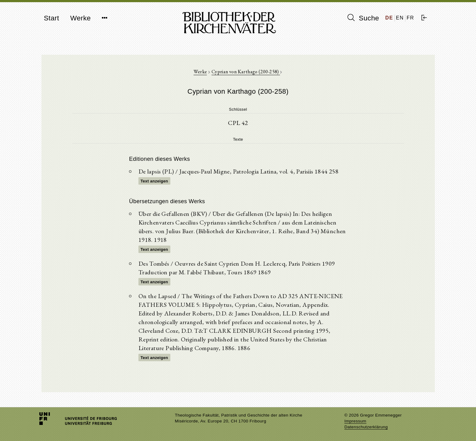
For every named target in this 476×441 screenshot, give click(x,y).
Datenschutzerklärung (366, 427)
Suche (363, 18)
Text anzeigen (154, 181)
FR (410, 17)
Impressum (355, 421)
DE (389, 17)
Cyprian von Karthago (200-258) (246, 71)
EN (400, 17)
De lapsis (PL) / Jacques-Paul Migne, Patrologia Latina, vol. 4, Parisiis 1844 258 (238, 171)
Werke (80, 18)
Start (51, 18)
